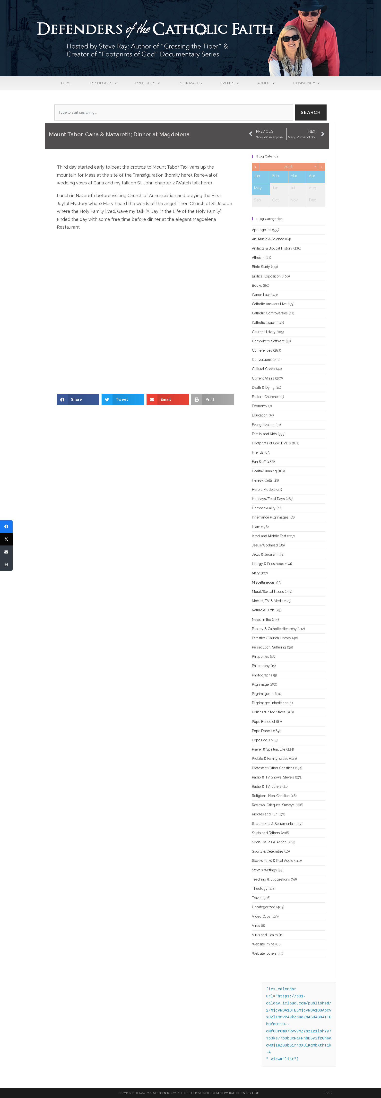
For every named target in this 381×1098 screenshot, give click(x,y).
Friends (257, 452)
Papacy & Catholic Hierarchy (274, 629)
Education (260, 415)
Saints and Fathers (266, 833)
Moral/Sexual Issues (268, 592)
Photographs (262, 675)
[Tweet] (6, 539)
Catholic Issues (264, 323)
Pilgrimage (260, 684)
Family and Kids (264, 434)
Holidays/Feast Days (268, 499)
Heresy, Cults (262, 480)
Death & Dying (263, 387)
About (266, 83)
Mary (256, 573)
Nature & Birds (263, 610)
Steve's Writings (264, 870)
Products (147, 83)
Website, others (264, 953)
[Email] (6, 551)
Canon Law (260, 295)
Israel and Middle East (269, 536)
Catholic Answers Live (269, 304)
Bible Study (261, 267)
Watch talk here (194, 182)
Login (328, 1093)
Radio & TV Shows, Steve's (273, 777)
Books (257, 285)
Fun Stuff (259, 462)
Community (306, 83)
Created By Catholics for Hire (235, 1093)
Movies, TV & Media (267, 601)
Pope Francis (262, 731)
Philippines (260, 656)
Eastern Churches (265, 397)
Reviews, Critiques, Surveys (273, 805)
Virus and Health (265, 935)
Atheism (258, 257)
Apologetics (261, 230)
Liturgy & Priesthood (268, 564)
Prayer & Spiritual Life (268, 749)
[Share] (6, 526)
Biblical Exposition (266, 276)
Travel (256, 898)
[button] (78, 399)
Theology (260, 889)
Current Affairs (263, 378)
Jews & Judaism (264, 554)
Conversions (262, 360)
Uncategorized (263, 907)
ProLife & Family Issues (270, 759)
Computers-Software (268, 341)
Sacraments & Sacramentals (273, 824)
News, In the (261, 620)
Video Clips (261, 916)
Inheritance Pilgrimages (270, 517)
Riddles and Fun (264, 814)
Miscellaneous (263, 582)
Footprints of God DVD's (271, 443)
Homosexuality (264, 508)
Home (66, 83)
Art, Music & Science (268, 239)
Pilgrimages (190, 83)
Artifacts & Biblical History (272, 248)
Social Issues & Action (269, 842)
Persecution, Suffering (269, 647)
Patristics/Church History (271, 638)
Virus (256, 926)
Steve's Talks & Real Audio (272, 861)
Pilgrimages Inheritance (270, 703)
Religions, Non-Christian (271, 796)
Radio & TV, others (266, 786)
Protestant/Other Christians (273, 768)
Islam (256, 527)
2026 (288, 167)
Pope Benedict (263, 722)
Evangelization (263, 425)
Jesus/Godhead (265, 545)
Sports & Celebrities (267, 851)
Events (229, 83)
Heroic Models (263, 490)
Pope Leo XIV (263, 740)
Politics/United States (269, 712)
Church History (264, 332)
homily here (178, 175)
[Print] (6, 564)
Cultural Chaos (263, 369)
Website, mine (263, 944)
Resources (103, 83)
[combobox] (173, 112)
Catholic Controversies (270, 313)
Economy (259, 406)
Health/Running (264, 471)
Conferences (262, 350)
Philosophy (261, 666)
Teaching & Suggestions (271, 879)
